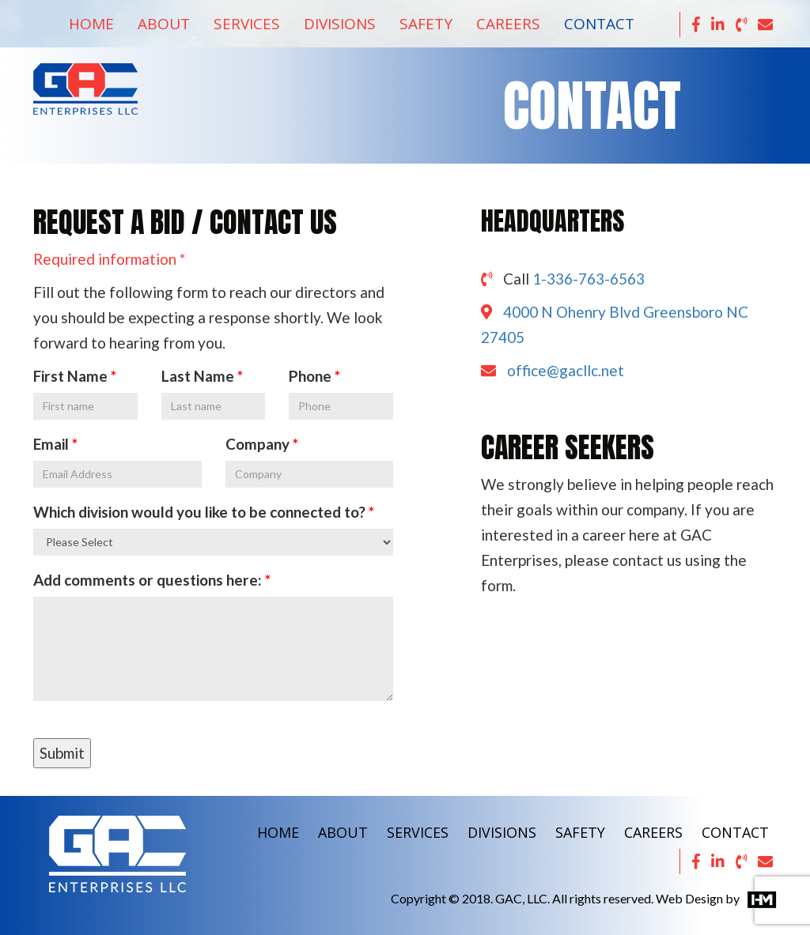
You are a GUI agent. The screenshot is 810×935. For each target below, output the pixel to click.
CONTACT (735, 832)
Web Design (689, 898)
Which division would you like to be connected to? (201, 512)
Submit (62, 753)
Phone (310, 376)
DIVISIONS (501, 832)
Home (91, 23)
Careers (508, 23)
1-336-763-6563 (588, 279)
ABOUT (343, 832)
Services (247, 23)
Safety (425, 23)
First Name (70, 376)
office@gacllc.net (565, 370)
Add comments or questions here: (147, 580)
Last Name (197, 376)
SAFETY (580, 832)
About (164, 23)
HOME (278, 832)
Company (257, 444)
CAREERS (653, 832)
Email (51, 444)
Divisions (340, 23)
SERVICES (418, 832)
